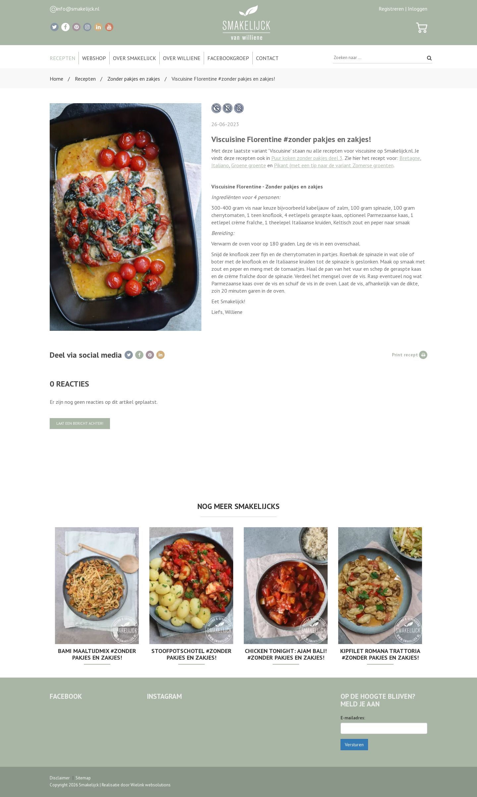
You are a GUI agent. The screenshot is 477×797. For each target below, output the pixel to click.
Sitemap (83, 778)
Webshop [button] (94, 58)
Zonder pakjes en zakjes (133, 78)
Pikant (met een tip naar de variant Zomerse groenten (334, 165)
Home (56, 78)
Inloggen (417, 8)
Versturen (354, 745)
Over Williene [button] (181, 58)
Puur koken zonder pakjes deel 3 (307, 158)
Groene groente (248, 165)
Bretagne (409, 158)
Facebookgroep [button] (228, 58)
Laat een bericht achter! (79, 423)
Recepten (85, 78)
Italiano (220, 165)
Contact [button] (267, 58)
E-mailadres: (353, 718)
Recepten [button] (62, 58)
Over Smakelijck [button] (134, 58)
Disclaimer (60, 778)
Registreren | (392, 8)
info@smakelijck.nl (78, 8)
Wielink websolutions (151, 785)
